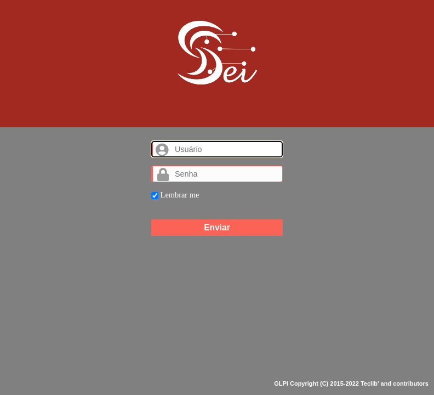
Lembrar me (175, 194)
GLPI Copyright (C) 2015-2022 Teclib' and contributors (351, 383)
